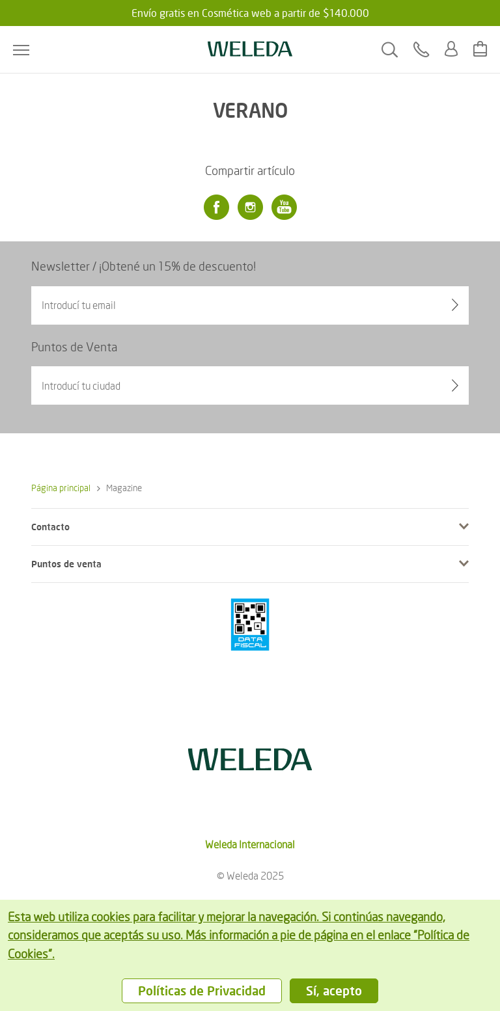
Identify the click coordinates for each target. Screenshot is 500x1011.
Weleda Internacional (250, 844)
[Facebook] (216, 208)
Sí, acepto (334, 990)
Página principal (60, 487)
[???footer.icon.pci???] (250, 625)
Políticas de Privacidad (202, 990)
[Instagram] (250, 208)
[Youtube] (284, 208)
